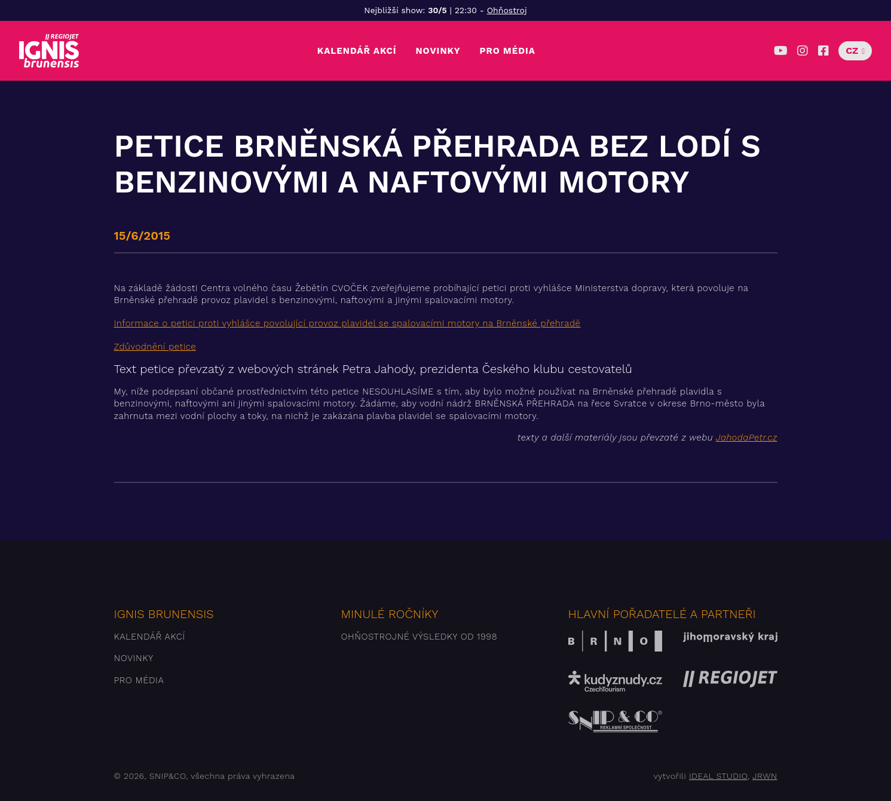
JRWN (764, 776)
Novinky (437, 50)
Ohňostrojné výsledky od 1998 (419, 636)
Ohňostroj (507, 10)
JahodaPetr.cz (746, 437)
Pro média (507, 50)
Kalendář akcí (357, 50)
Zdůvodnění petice (155, 346)
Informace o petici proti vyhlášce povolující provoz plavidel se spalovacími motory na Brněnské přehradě (347, 323)
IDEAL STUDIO (718, 776)
